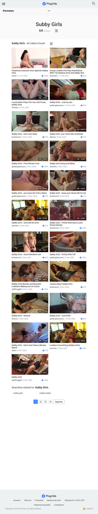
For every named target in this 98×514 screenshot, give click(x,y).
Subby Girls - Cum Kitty (60, 316)
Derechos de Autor (54, 500)
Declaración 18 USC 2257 (75, 500)
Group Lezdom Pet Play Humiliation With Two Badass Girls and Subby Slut (67, 71)
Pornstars (8, 10)
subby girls (18, 393)
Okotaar (15, 107)
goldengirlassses (57, 105)
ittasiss (53, 137)
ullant (14, 350)
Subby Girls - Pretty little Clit (63, 254)
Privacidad (39, 500)
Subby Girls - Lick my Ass (61, 102)
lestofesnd (16, 137)
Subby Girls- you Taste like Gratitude (66, 134)
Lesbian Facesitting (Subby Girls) (65, 345)
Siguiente (59, 402)
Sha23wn (53, 76)
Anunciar (16, 500)
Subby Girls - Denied (21, 316)
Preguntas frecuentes (42, 505)
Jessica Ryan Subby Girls (61, 284)
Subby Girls (17, 377)
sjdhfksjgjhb (17, 289)
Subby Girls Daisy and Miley (62, 163)
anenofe (53, 167)
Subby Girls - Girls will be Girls (25, 223)
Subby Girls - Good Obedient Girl (26, 254)
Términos (27, 500)
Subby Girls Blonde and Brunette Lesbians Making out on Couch (26, 285)
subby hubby (45, 393)
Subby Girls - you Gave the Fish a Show (29, 193)
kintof (14, 76)
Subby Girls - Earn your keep (24, 134)
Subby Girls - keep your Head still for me (68, 193)
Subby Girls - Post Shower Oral (25, 163)
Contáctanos (59, 505)
